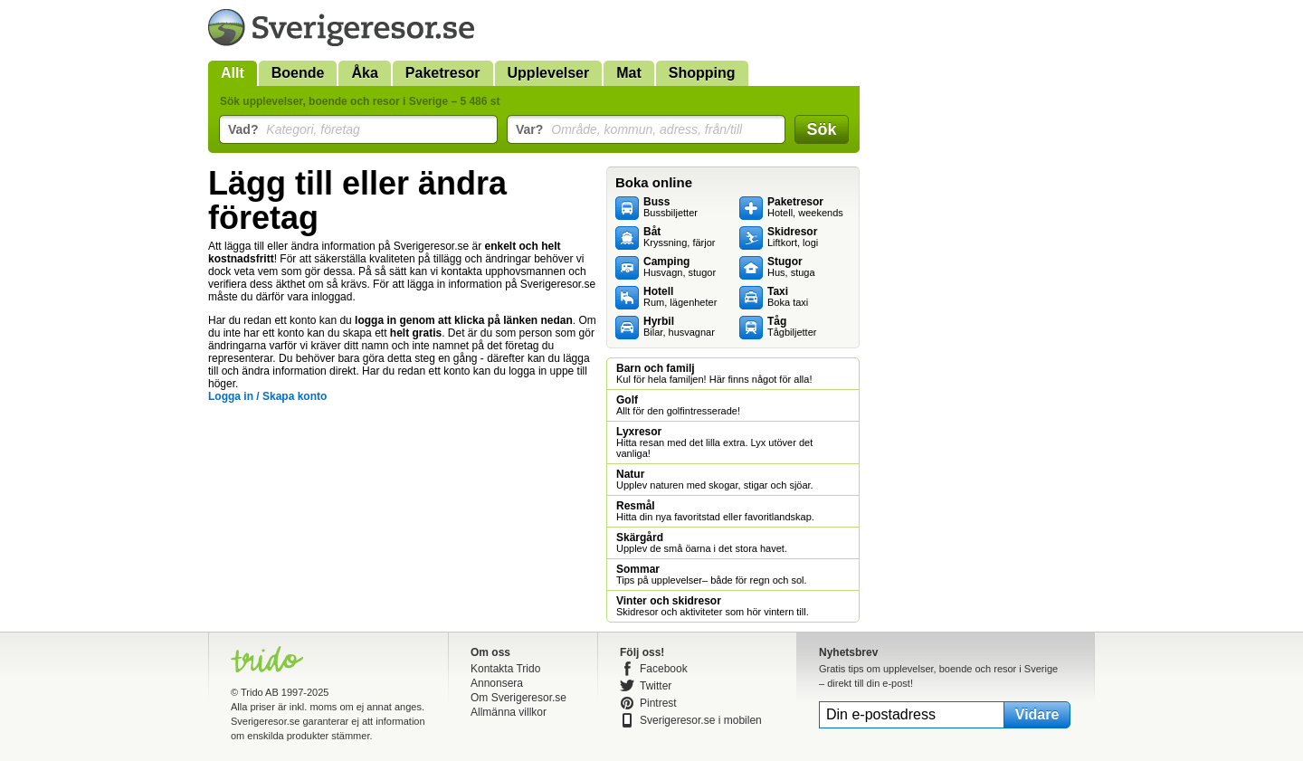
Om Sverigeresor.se (518, 697)
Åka (364, 73)
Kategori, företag (294, 129)
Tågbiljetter (791, 327)
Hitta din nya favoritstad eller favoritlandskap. (715, 511)
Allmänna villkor (509, 712)
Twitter (655, 686)
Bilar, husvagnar (679, 327)
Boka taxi (787, 297)
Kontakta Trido (505, 668)
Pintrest (658, 703)
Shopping (702, 73)
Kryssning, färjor (679, 237)
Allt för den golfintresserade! (678, 405)
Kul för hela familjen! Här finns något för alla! (714, 374)
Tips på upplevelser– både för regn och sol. (711, 574)
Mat (629, 73)
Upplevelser (549, 73)
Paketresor (442, 73)
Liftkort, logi (792, 237)
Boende (298, 73)
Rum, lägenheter (680, 297)
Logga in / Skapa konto (267, 396)
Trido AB (260, 692)
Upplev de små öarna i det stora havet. (701, 543)
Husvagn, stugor (679, 267)
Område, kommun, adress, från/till (629, 129)
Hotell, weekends (805, 207)
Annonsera (497, 683)
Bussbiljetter (670, 207)
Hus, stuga (791, 267)
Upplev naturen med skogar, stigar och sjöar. (714, 479)
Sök (821, 129)
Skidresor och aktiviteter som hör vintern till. (712, 606)
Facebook (664, 668)
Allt (232, 73)
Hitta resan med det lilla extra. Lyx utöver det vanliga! (714, 442)
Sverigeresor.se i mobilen (701, 720)
